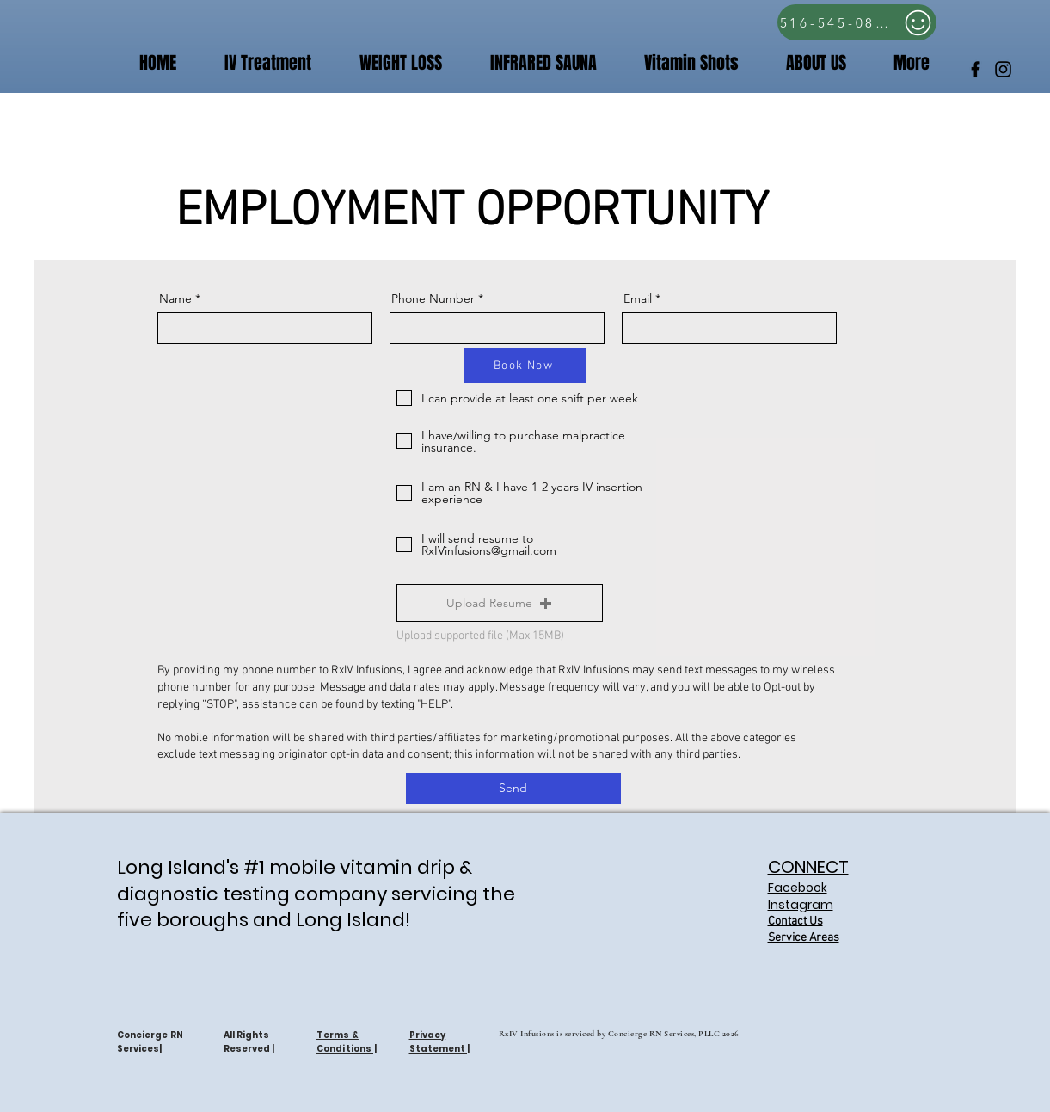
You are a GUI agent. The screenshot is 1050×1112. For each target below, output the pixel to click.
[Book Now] (525, 365)
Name (175, 298)
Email (637, 298)
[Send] (513, 788)
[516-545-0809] (856, 22)
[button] (681, 63)
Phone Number (433, 298)
